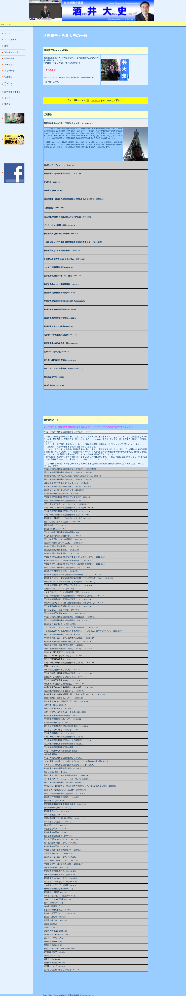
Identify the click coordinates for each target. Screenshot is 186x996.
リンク (7, 98)
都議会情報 (9, 58)
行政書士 (8, 77)
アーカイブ (9, 65)
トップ (7, 34)
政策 (6, 46)
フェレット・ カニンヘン (10, 84)
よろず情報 (9, 71)
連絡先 (7, 104)
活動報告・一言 (11, 52)
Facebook (95, 100)
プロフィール (10, 40)
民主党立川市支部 (12, 92)
